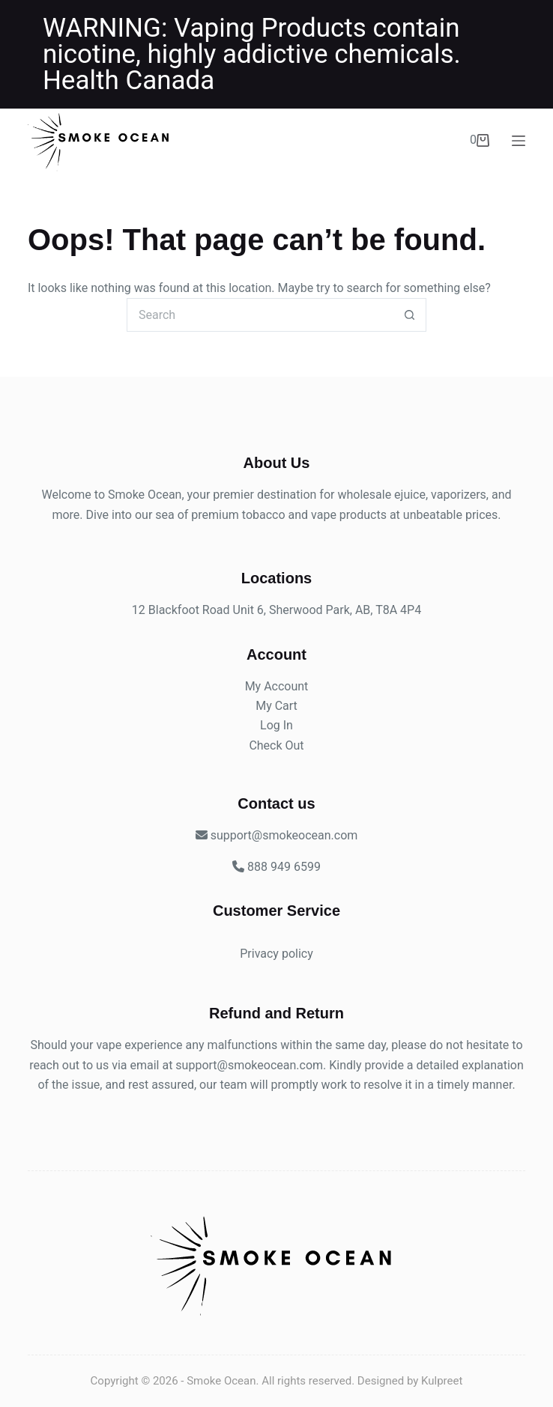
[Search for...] (260, 315)
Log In (276, 725)
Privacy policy (276, 953)
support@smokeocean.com (249, 1065)
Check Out (276, 745)
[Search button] (409, 315)
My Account (277, 686)
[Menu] (518, 141)
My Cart (276, 706)
